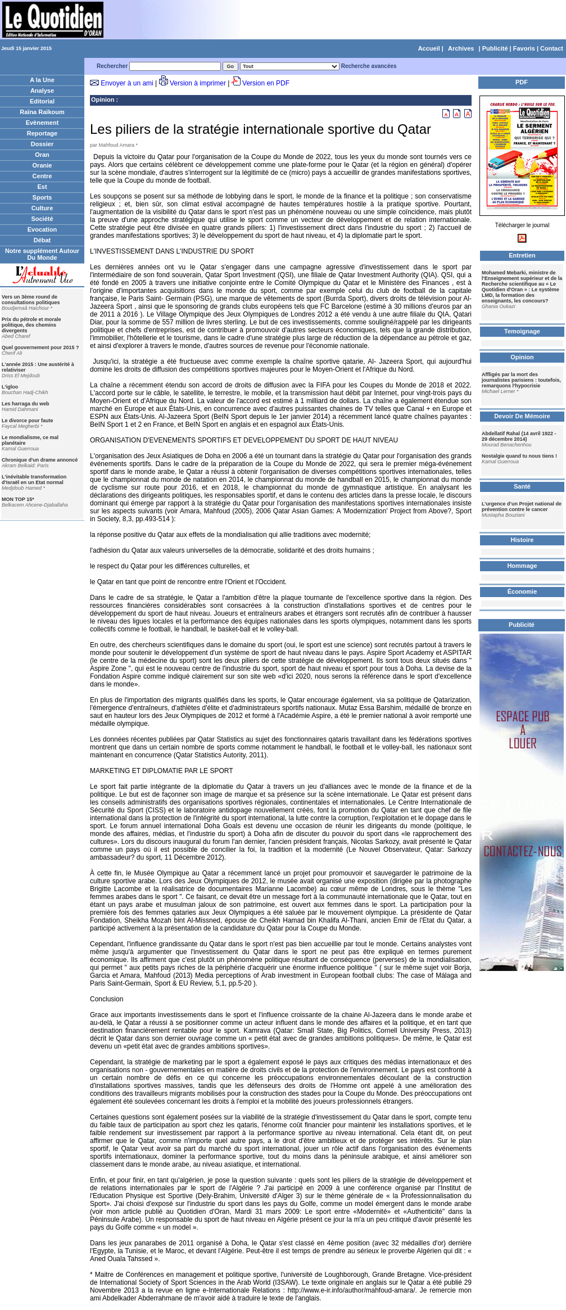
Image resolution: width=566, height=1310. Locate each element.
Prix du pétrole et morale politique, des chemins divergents (31, 325)
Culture (42, 208)
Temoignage (522, 331)
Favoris (524, 48)
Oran (42, 154)
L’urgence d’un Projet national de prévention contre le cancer (522, 506)
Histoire (522, 539)
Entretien (522, 255)
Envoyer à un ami (127, 83)
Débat (42, 240)
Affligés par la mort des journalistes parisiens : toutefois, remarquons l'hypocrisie (521, 380)
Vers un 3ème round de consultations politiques (31, 299)
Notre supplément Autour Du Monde (42, 254)
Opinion (103, 99)
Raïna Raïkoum (42, 112)
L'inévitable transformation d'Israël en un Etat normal (34, 479)
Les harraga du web (25, 403)
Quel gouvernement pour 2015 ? (40, 347)
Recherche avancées (369, 66)
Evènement (42, 122)
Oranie (42, 165)
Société (42, 218)
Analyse (42, 90)
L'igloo (10, 387)
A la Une (42, 79)
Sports (42, 197)
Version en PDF (265, 83)
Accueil (429, 48)
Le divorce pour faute (27, 420)
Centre (42, 176)
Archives (461, 48)
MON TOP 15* (18, 499)
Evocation (42, 229)
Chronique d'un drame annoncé (40, 460)
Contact (551, 48)
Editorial (42, 101)
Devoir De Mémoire (522, 416)
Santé (522, 486)
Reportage (42, 133)
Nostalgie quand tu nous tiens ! (519, 456)
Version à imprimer (198, 83)
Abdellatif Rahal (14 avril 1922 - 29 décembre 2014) (519, 436)
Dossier (42, 144)
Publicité (495, 48)
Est (42, 186)
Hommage (522, 565)
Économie (522, 591)
